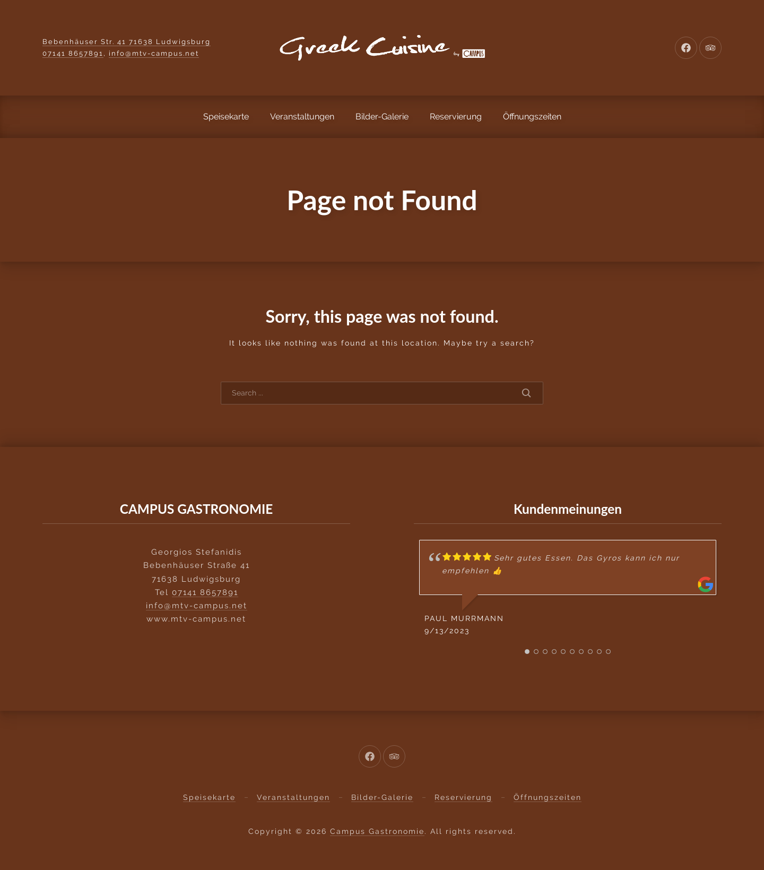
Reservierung (456, 116)
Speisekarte (226, 116)
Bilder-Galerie (382, 116)
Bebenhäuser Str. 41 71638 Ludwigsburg (126, 42)
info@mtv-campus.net (154, 53)
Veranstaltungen (302, 116)
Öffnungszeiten (532, 116)
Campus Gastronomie (377, 831)
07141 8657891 (72, 53)
